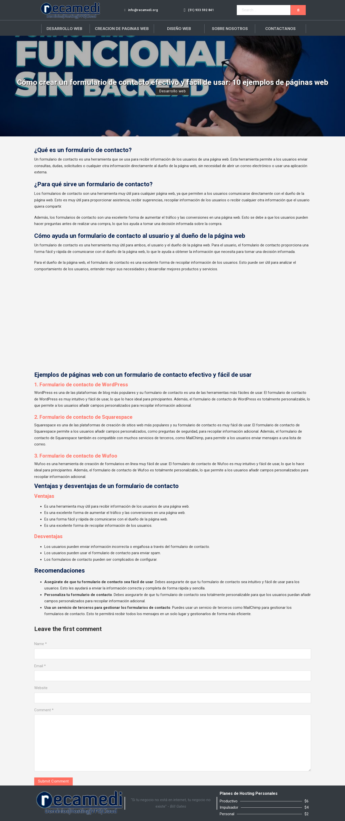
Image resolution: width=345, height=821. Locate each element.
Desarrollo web (172, 91)
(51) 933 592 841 (199, 10)
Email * (40, 666)
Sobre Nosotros (230, 28)
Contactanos (280, 28)
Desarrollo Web (64, 28)
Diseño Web (179, 28)
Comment (44, 710)
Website (41, 688)
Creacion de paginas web (122, 28)
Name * (40, 644)
